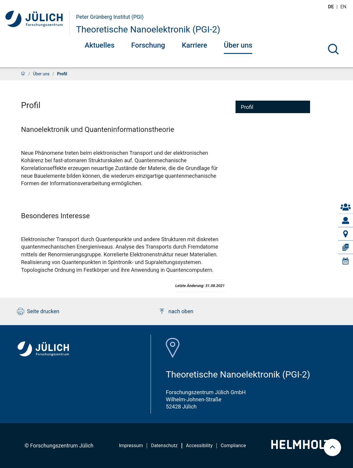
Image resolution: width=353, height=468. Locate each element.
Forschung (148, 45)
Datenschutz (164, 445)
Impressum (131, 445)
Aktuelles (99, 45)
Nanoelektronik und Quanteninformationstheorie (97, 129)
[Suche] (333, 49)
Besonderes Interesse (55, 216)
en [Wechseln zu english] (344, 7)
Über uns (238, 45)
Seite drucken (38, 311)
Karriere (194, 45)
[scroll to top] (332, 447)
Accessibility (199, 445)
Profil (247, 107)
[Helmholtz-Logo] (304, 447)
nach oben (175, 311)
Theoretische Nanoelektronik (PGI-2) (148, 29)
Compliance (233, 445)
